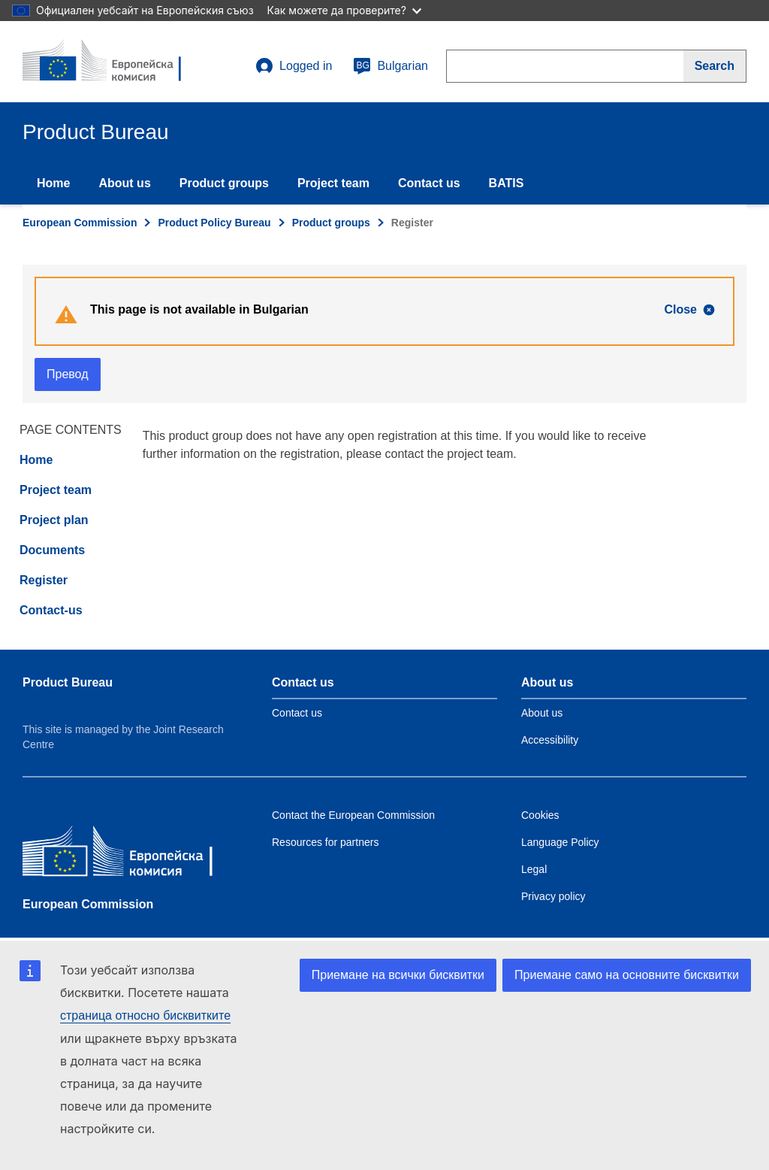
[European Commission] (131, 855)
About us (124, 183)
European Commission (80, 223)
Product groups (224, 183)
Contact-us (51, 610)
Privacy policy (553, 896)
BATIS (506, 183)
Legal (534, 869)
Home (53, 183)
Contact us (429, 183)
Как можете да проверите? (344, 10)
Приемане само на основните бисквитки (626, 974)
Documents (52, 550)
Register (44, 580)
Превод (68, 374)
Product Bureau (68, 682)
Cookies (540, 815)
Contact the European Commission (353, 815)
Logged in (293, 66)
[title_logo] (113, 61)
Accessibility (549, 740)
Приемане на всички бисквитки (398, 974)
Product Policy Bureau (214, 223)
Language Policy (560, 842)
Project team (333, 183)
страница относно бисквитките (145, 1015)
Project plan (54, 520)
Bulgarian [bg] (390, 66)
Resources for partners (325, 842)
